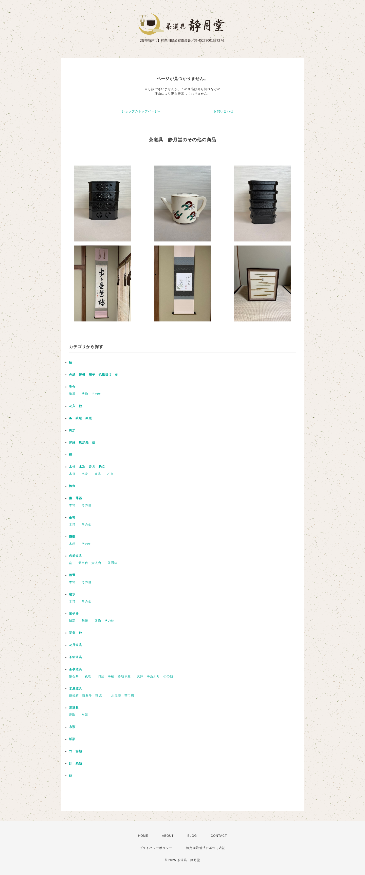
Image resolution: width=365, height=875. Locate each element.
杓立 (110, 474)
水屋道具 (75, 688)
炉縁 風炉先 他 (82, 442)
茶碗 (72, 536)
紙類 (72, 739)
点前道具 (75, 556)
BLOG (192, 836)
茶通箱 (113, 563)
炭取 (72, 715)
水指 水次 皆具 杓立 (87, 467)
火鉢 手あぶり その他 (155, 676)
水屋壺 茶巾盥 (124, 695)
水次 (85, 474)
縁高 (72, 620)
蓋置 (72, 575)
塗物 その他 (91, 394)
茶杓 (72, 517)
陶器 (72, 394)
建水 (72, 594)
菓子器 (74, 613)
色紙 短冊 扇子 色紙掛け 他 (93, 374)
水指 (72, 474)
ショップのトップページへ (141, 111)
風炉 (72, 430)
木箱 (72, 505)
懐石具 (74, 676)
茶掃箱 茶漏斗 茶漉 (87, 695)
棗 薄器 (75, 498)
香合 (72, 387)
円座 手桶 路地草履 (114, 676)
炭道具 (74, 707)
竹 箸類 (75, 751)
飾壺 (72, 486)
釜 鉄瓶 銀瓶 (80, 418)
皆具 (98, 474)
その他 (87, 505)
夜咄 (88, 676)
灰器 (87, 715)
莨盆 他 (75, 633)
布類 (72, 727)
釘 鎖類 (75, 763)
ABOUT (168, 836)
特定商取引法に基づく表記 (206, 848)
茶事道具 (75, 669)
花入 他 (75, 406)
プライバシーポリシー (155, 848)
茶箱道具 (75, 657)
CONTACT (219, 836)
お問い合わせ (223, 111)
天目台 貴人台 (89, 563)
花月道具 (75, 645)
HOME (143, 836)
